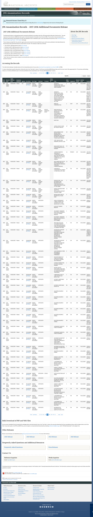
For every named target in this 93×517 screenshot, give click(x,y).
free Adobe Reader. (17, 472)
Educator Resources (46, 9)
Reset (89, 76)
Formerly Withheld (18, 80)
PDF (27, 84)
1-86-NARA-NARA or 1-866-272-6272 (46, 515)
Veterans (20, 494)
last (62, 73)
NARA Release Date (12, 80)
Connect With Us (46, 504)
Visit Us (64, 9)
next (59, 73)
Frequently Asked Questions (13, 447)
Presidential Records (7, 493)
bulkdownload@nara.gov (54, 426)
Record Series (78, 80)
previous (35, 73)
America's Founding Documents (83, 9)
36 (45, 73)
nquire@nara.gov (11, 459)
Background (74, 36)
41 (54, 73)
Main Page (74, 35)
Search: (66, 75)
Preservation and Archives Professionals (23, 491)
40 (53, 73)
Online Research (7, 485)
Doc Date (28, 81)
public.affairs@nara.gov (56, 459)
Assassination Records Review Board (80, 42)
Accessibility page (33, 473)
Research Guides (37, 485)
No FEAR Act (58, 511)
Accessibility (35, 511)
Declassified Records (37, 493)
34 (41, 73)
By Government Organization (9, 490)
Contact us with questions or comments (10, 479)
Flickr (52, 507)
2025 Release (8, 437)
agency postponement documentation (30, 433)
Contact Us (87, 2)
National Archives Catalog (8, 492)
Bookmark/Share (81, 2)
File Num (40, 81)
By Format (5, 489)
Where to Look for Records (38, 494)
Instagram (44, 507)
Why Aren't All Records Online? (39, 496)
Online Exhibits (6, 499)
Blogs (50, 507)
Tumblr (46, 507)
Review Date (82, 80)
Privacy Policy (41, 511)
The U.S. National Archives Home (20, 4)
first (31, 73)
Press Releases (53, 447)
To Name (46, 81)
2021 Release (75, 437)
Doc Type (34, 81)
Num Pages (67, 80)
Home (4, 15)
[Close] (91, 505)
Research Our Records (10, 9)
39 (51, 73)
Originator (72, 81)
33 (39, 73)
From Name (51, 80)
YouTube (48, 507)
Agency (23, 81)
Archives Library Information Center (8, 497)
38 (49, 73)
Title (55, 81)
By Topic (5, 487)
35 (43, 73)
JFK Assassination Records (21, 15)
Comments (89, 81)
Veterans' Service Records (28, 9)
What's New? (51, 485)
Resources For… (22, 485)
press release (24, 45)
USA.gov (63, 511)
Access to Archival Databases (9, 495)
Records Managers (22, 493)
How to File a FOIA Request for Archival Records (39, 498)
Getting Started (36, 487)
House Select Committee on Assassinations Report (78, 40)
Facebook (40, 507)
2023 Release (30, 437)
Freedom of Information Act (50, 511)
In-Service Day (40, 22)
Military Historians (21, 489)
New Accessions (51, 489)
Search (88, 4)
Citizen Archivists (73, 2)
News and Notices (51, 487)
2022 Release (53, 437)
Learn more (81, 514)
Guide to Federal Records (38, 491)
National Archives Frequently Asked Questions (38, 490)
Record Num (7, 80)
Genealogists (20, 487)
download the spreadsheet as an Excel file (48, 67)
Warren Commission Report (78, 38)
